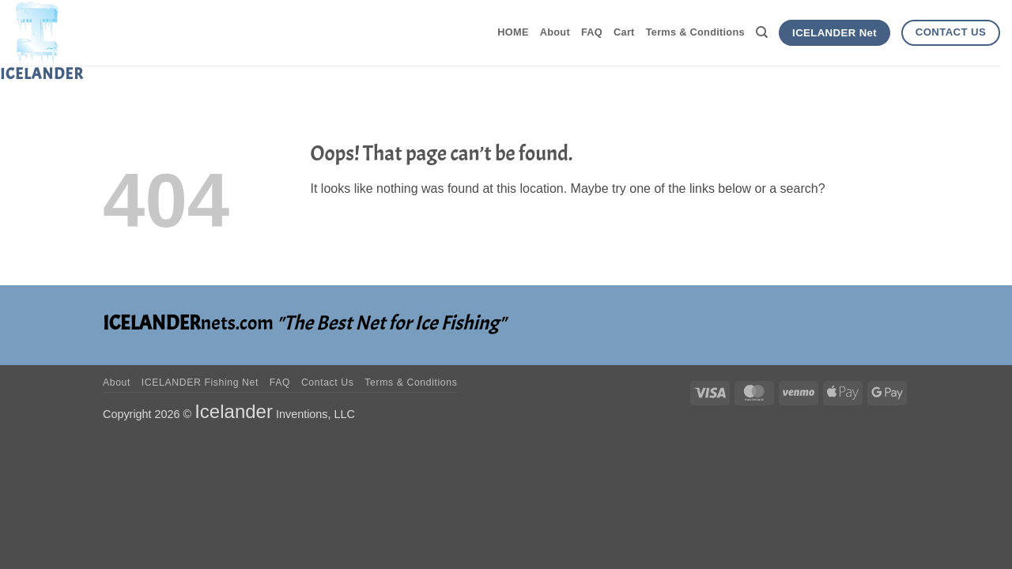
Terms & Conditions (695, 32)
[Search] (762, 32)
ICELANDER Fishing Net (200, 382)
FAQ (591, 32)
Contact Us (327, 382)
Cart (624, 32)
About (555, 32)
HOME (512, 32)
